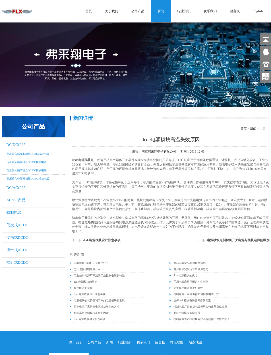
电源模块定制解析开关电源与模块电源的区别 (238, 240)
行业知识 (183, 11)
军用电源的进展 (83, 288)
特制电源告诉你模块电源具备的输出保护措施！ (202, 319)
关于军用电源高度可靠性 (188, 288)
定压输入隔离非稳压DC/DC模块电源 (28, 153)
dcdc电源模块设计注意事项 (101, 240)
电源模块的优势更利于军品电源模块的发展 (99, 300)
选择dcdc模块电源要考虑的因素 (192, 300)
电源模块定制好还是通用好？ (91, 263)
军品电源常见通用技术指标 (190, 263)
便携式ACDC (17, 225)
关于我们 (111, 11)
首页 (88, 11)
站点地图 (177, 342)
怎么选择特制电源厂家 (87, 269)
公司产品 (138, 11)
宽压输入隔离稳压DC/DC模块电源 (26, 170)
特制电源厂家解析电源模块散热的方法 (96, 306)
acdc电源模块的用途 (85, 281)
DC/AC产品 (16, 188)
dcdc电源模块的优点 (185, 275)
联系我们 (210, 11)
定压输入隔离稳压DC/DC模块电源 (26, 162)
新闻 (160, 11)
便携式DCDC (17, 237)
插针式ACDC (17, 250)
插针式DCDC (17, 262)
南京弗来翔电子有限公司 (159, 151)
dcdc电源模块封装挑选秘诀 (90, 319)
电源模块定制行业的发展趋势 (191, 269)
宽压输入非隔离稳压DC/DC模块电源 (28, 178)
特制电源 (14, 212)
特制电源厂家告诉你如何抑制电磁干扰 (196, 294)
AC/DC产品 (16, 200)
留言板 (235, 11)
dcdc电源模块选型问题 (187, 312)
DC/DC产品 (16, 145)
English (258, 11)
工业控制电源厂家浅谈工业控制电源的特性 (99, 275)
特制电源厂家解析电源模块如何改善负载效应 (200, 306)
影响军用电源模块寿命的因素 (91, 312)
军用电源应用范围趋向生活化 (191, 281)
